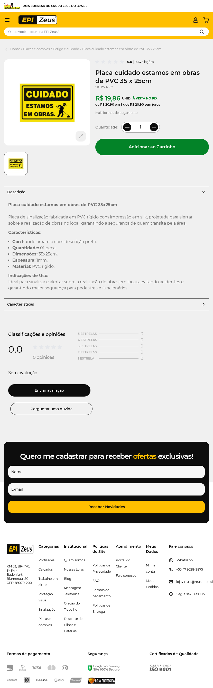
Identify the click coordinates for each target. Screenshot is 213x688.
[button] (106, 507)
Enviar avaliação (49, 390)
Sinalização (47, 609)
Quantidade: (106, 127)
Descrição (106, 192)
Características (106, 304)
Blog (67, 579)
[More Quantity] (154, 127)
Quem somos (74, 560)
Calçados (46, 569)
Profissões (46, 560)
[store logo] (37, 19)
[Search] (202, 31)
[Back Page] (7, 49)
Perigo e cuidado (66, 49)
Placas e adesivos (36, 49)
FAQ (95, 581)
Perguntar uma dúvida (51, 409)
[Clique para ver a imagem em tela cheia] (47, 102)
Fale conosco (126, 575)
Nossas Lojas (74, 569)
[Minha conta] (195, 20)
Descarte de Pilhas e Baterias (73, 625)
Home (15, 49)
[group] (110, 62)
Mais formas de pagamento (116, 113)
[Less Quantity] (127, 127)
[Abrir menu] (7, 20)
